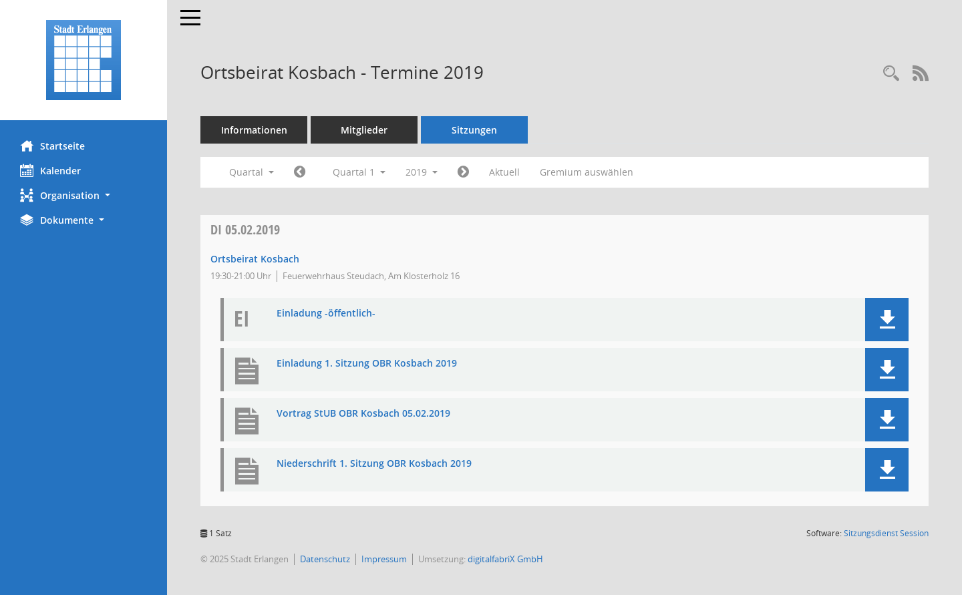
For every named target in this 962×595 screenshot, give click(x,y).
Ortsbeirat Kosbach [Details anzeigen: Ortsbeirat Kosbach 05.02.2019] (254, 258)
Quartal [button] (251, 172)
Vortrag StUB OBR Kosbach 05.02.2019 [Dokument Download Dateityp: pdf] (363, 413)
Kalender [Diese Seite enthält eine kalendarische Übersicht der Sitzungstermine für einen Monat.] (50, 170)
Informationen (254, 130)
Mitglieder (364, 130)
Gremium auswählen (586, 172)
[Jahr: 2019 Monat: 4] (463, 172)
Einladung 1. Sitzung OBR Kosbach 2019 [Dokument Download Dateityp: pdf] (367, 363)
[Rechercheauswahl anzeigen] (891, 74)
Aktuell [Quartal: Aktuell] (504, 172)
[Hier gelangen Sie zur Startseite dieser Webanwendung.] (83, 60)
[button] (83, 195)
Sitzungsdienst (886, 533)
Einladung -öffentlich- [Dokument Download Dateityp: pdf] (326, 313)
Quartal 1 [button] (359, 172)
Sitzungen (474, 130)
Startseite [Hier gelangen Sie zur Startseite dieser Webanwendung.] (52, 145)
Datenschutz (325, 559)
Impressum (384, 559)
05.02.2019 (245, 229)
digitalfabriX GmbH (505, 559)
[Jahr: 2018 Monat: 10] (299, 172)
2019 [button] (422, 172)
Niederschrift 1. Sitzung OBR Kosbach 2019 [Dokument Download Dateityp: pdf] (374, 463)
